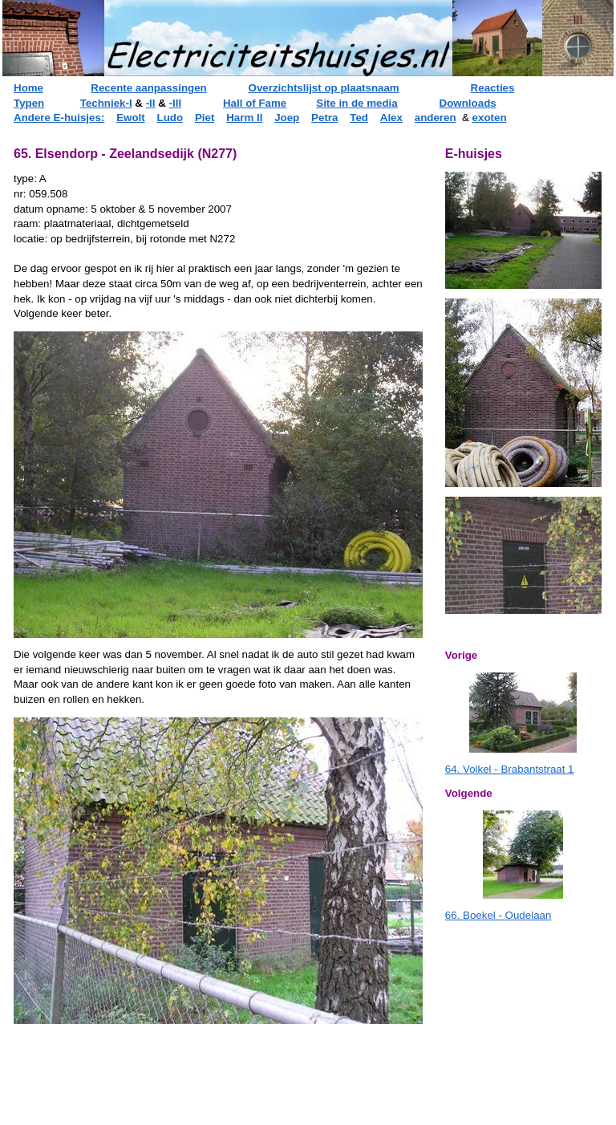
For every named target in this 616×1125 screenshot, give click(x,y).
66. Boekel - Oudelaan (498, 915)
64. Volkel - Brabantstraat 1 (509, 769)
